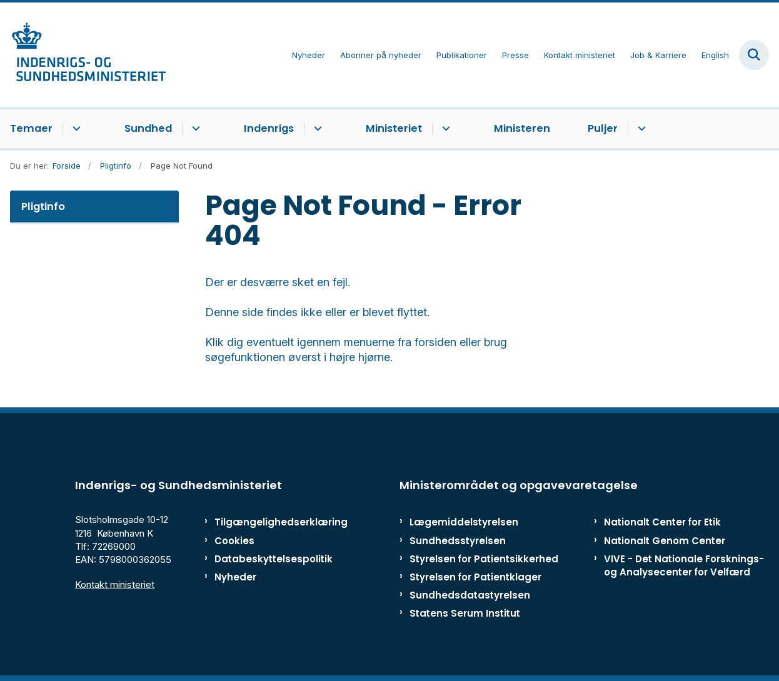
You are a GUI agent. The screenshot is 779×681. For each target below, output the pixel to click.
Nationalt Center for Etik (662, 522)
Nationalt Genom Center (664, 540)
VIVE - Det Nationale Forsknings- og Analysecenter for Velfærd (684, 565)
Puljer (603, 128)
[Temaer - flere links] (75, 129)
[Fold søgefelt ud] (754, 55)
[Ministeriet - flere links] (444, 129)
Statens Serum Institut (465, 613)
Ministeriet (394, 128)
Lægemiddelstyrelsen (464, 522)
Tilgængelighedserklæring (264, 522)
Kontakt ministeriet (114, 584)
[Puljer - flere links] (640, 129)
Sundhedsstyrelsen (458, 540)
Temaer (31, 128)
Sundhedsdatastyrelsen (470, 595)
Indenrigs (269, 128)
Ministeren (522, 128)
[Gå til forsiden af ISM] (83, 54)
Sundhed (148, 128)
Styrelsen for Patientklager (475, 577)
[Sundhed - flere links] (194, 129)
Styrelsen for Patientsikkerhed (484, 558)
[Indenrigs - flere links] (316, 129)
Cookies (234, 540)
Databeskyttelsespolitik (264, 558)
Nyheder (235, 577)
